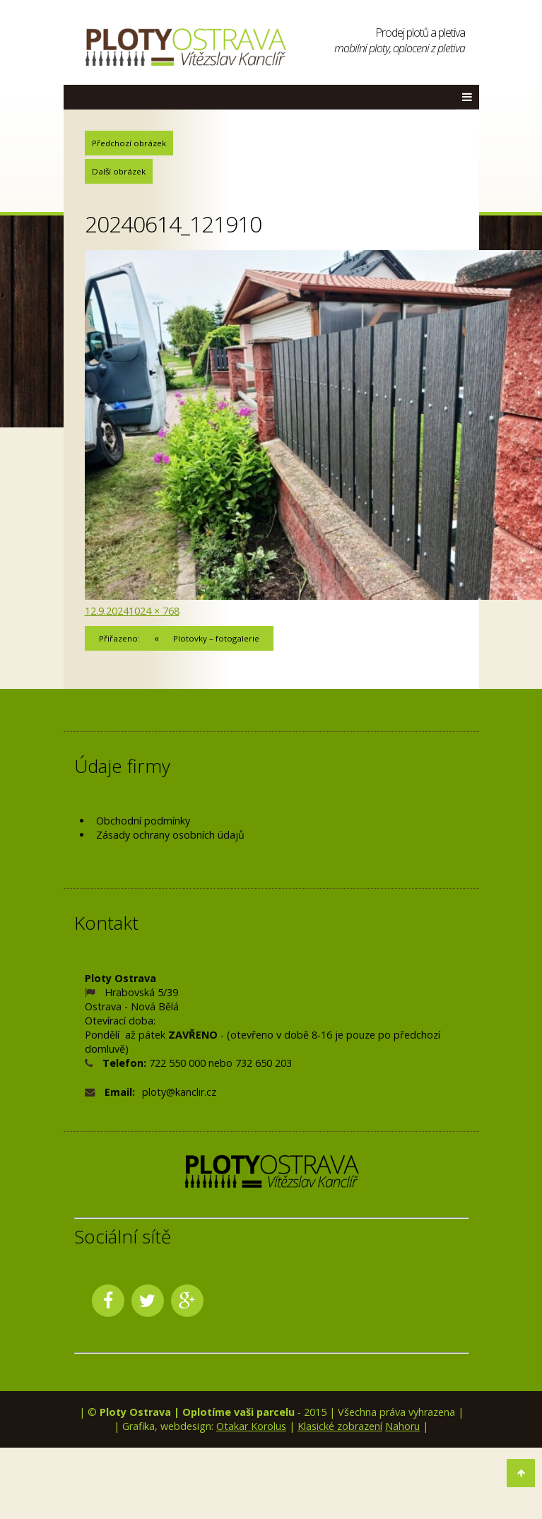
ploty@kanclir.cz (179, 1092)
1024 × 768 (154, 610)
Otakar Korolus (251, 1426)
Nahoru (402, 1426)
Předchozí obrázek (129, 143)
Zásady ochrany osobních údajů (170, 834)
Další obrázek (119, 171)
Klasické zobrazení (339, 1426)
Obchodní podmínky (143, 820)
